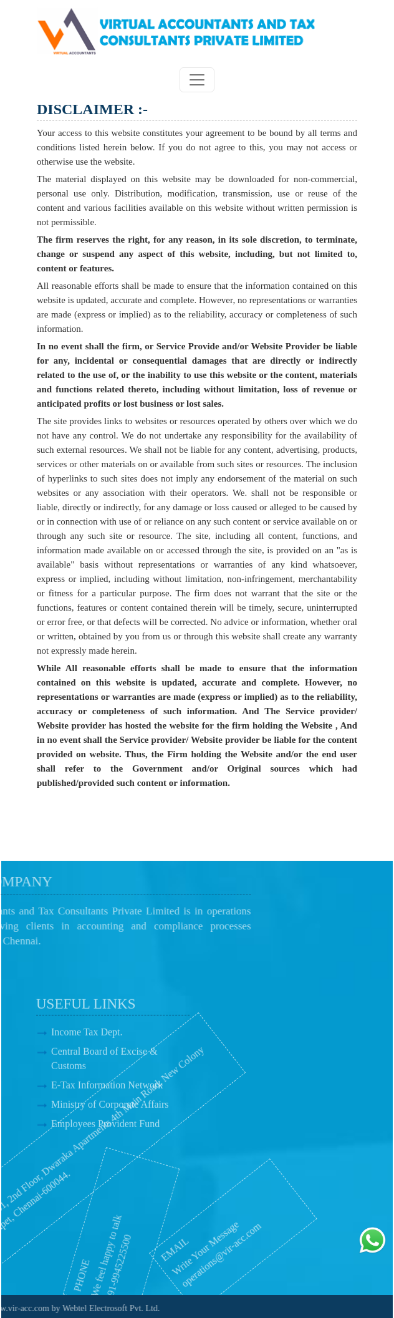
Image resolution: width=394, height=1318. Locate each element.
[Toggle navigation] (197, 79)
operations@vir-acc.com (198, 1255)
